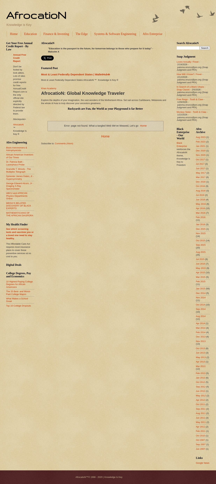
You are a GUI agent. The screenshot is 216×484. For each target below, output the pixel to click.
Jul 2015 (200, 259)
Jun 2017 (200, 168)
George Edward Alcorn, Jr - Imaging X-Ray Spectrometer (19, 186)
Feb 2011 (200, 431)
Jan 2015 (200, 288)
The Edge (82, 34)
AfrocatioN (36, 15)
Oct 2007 (200, 440)
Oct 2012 (200, 382)
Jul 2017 (200, 164)
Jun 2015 (200, 263)
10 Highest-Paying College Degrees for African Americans (19, 284)
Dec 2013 (201, 336)
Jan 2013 (200, 377)
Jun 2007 (200, 449)
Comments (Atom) (64, 143)
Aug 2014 (201, 316)
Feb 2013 (200, 373)
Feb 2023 (200, 141)
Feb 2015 (200, 281)
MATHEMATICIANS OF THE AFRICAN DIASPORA (19, 214)
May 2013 (201, 357)
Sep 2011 (201, 409)
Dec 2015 (201, 229)
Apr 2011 (200, 426)
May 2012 (201, 395)
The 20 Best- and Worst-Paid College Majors (18, 292)
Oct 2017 (200, 159)
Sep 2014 (201, 309)
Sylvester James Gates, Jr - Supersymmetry (20, 177)
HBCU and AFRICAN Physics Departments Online (16, 196)
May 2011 (201, 422)
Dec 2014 (201, 293)
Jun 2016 (200, 199)
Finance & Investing (56, 34)
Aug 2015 (201, 252)
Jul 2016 (200, 195)
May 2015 (201, 268)
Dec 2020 (201, 150)
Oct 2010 (200, 435)
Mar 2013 (200, 366)
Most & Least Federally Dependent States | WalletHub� (75, 74)
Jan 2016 (200, 224)
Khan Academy (48, 88)
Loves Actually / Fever (188, 61)
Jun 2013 (200, 352)
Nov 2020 (201, 155)
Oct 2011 (200, 404)
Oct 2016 (200, 186)
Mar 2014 (200, 328)
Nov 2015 (201, 233)
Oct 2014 (200, 304)
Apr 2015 (200, 272)
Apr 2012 (200, 400)
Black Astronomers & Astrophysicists (16, 149)
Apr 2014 (200, 323)
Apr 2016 (200, 208)
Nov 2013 (201, 341)
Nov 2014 (201, 297)
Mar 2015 (200, 277)
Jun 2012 (200, 391)
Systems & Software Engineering (115, 34)
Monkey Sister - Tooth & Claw (191, 112)
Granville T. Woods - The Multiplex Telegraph (18, 170)
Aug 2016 (201, 190)
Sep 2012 (201, 386)
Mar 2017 (200, 177)
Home (14, 34)
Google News (202, 463)
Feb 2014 (200, 332)
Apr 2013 (200, 361)
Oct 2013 (200, 348)
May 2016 (201, 204)
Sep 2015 (201, 245)
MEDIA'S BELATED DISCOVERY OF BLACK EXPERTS (18, 206)
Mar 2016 (200, 213)
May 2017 (201, 173)
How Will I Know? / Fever (189, 74)
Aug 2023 (201, 137)
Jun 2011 (200, 418)
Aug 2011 (201, 413)
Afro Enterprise (152, 34)
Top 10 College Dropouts (18, 305)
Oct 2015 (200, 240)
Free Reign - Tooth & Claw (190, 99)
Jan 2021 (200, 146)
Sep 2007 (201, 444)
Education (30, 34)
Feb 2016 (200, 217)
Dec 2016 (201, 181)
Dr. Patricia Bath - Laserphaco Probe (15, 163)
